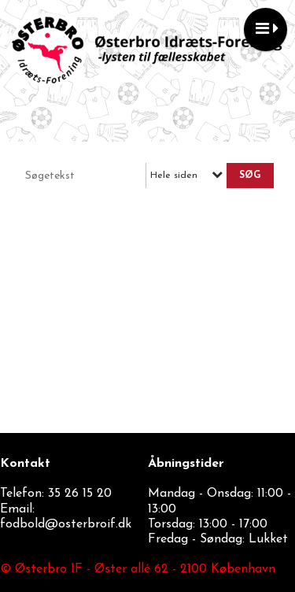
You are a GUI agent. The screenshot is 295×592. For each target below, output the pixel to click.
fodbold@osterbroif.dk (65, 524)
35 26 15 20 (80, 493)
